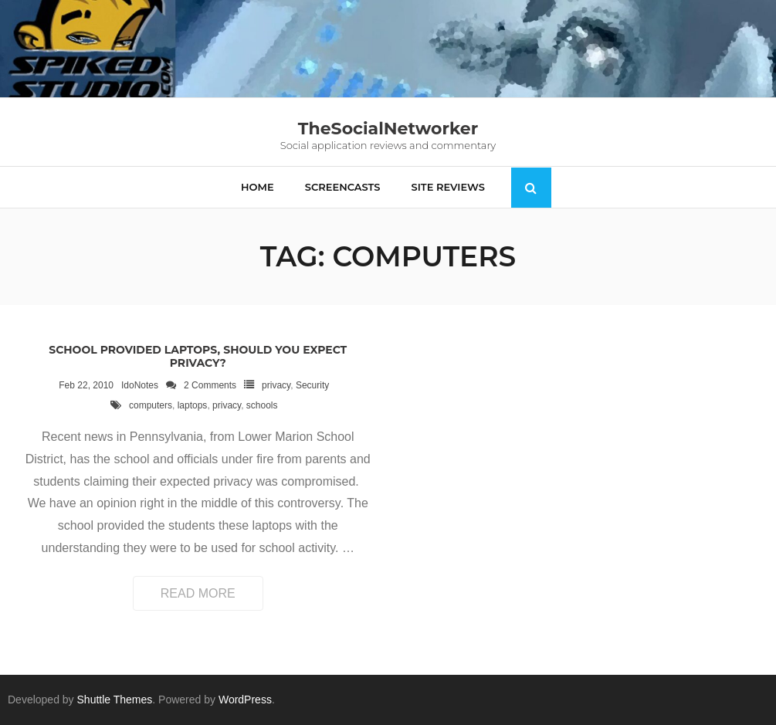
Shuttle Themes (115, 699)
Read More (198, 593)
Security (312, 385)
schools (262, 405)
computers (150, 405)
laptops (193, 405)
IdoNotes (139, 385)
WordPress (245, 699)
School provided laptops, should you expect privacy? (198, 356)
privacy (276, 385)
